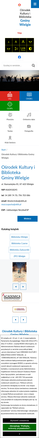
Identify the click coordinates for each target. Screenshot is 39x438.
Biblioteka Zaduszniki (19, 249)
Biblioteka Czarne (19, 243)
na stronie (22, 386)
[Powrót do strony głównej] (3, 149)
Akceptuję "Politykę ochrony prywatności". (19, 427)
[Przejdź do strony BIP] (19, 33)
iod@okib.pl (5, 377)
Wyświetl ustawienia (19, 420)
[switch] (30, 41)
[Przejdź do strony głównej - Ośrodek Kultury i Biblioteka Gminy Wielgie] (19, 14)
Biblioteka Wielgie (19, 237)
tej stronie (5, 402)
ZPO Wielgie (19, 256)
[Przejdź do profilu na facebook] (19, 57)
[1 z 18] (19, 272)
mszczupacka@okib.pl (11, 204)
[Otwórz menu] (35, 4)
